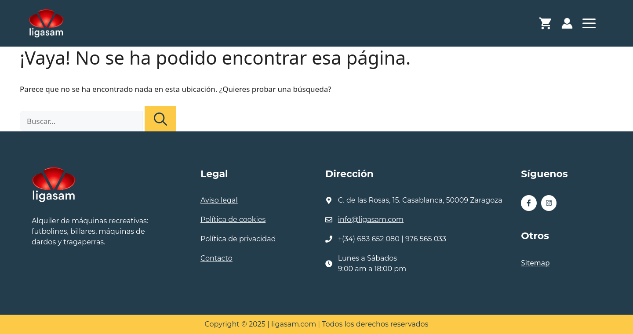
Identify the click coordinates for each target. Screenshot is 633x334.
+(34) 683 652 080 (369, 239)
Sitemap (535, 263)
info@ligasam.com (371, 219)
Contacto (216, 258)
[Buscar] (160, 119)
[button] (589, 25)
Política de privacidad (238, 239)
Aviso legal (219, 200)
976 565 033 (425, 239)
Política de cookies (233, 219)
